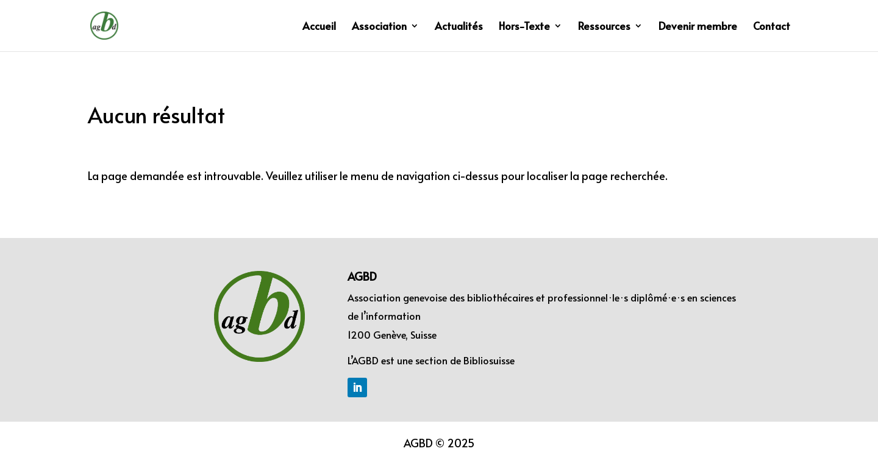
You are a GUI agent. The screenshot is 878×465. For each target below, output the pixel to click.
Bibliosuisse (489, 360)
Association (379, 27)
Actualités (459, 27)
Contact (771, 27)
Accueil (319, 27)
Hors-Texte (524, 27)
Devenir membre (698, 27)
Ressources (604, 27)
